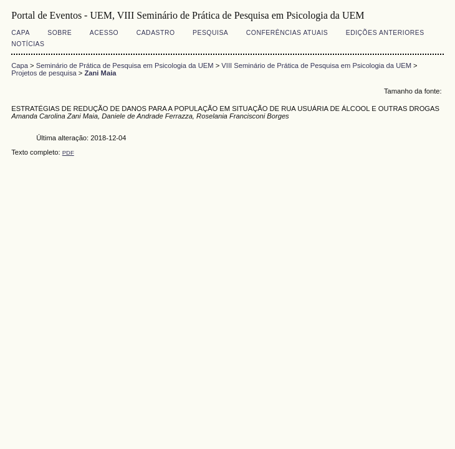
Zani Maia (100, 73)
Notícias (27, 44)
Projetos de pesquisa (43, 73)
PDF (68, 152)
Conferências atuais (287, 32)
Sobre (59, 32)
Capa (20, 32)
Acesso (104, 32)
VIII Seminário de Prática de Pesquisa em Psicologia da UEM (316, 65)
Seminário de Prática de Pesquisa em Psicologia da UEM (125, 65)
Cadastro (155, 32)
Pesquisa (210, 32)
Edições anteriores (385, 32)
